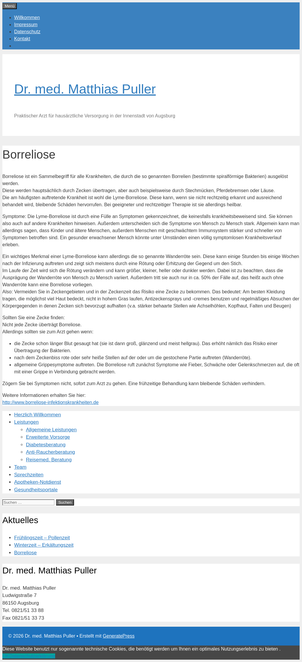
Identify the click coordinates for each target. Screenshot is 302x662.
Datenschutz (27, 31)
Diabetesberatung (45, 445)
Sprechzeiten (28, 475)
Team (20, 467)
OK (5, 655)
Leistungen (26, 422)
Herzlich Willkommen (37, 415)
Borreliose (25, 552)
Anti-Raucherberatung (50, 452)
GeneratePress (119, 635)
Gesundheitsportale (36, 490)
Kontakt (22, 38)
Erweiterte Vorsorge (48, 437)
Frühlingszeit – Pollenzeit (42, 537)
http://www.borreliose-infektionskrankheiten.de (50, 402)
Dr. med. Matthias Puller (85, 89)
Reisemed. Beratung (49, 460)
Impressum (25, 24)
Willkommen (27, 17)
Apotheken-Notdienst (37, 482)
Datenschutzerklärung (32, 655)
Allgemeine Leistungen (51, 430)
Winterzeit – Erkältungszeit (43, 545)
